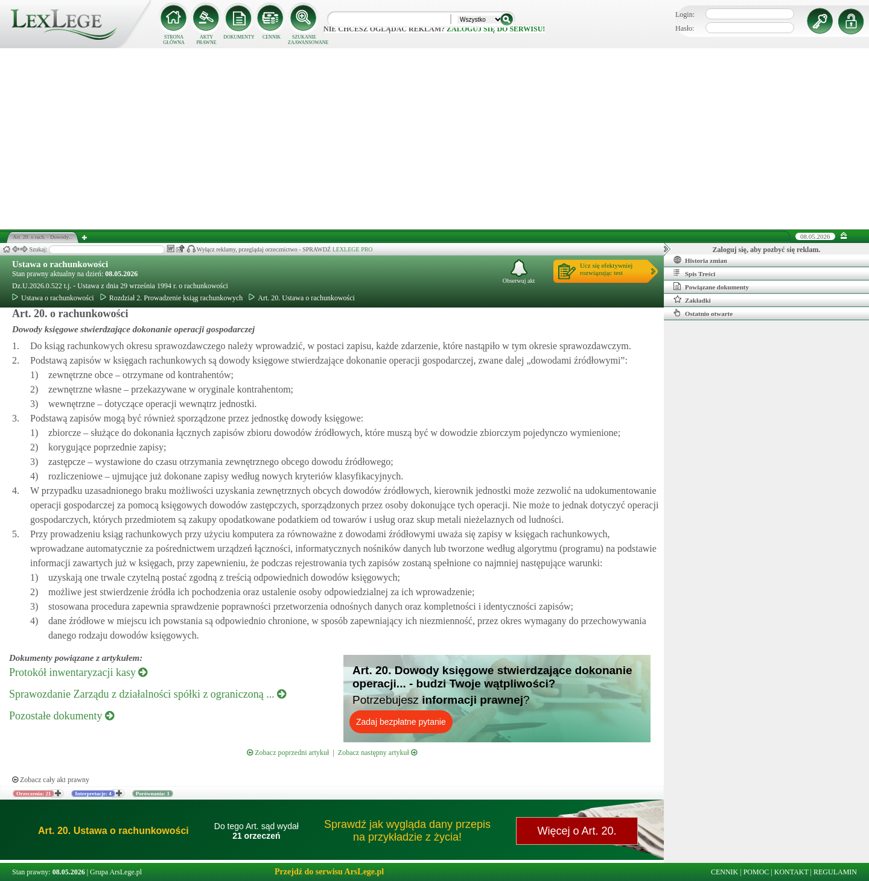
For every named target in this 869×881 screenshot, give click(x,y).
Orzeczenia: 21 (33, 794)
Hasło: (684, 28)
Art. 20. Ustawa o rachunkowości (302, 298)
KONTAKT (791, 872)
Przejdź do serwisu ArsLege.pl (329, 871)
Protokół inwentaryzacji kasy (78, 672)
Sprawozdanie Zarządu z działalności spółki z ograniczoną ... (147, 694)
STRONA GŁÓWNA (174, 39)
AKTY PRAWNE (206, 39)
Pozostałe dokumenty (61, 716)
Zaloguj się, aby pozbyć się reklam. (767, 249)
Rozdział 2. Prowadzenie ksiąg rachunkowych (171, 298)
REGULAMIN (835, 872)
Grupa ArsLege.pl (116, 872)
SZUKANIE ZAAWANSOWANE (304, 39)
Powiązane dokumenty (711, 286)
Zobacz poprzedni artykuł (288, 752)
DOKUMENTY (239, 37)
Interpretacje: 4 (93, 794)
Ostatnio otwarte (703, 313)
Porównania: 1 (153, 794)
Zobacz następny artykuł (377, 752)
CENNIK (272, 37)
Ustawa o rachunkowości (60, 264)
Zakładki (692, 299)
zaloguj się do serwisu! (496, 29)
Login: (685, 14)
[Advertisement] (434, 138)
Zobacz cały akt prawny (50, 779)
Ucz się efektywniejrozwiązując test (606, 269)
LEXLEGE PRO (353, 249)
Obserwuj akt (519, 271)
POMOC (756, 872)
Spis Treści (694, 273)
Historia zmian (700, 260)
